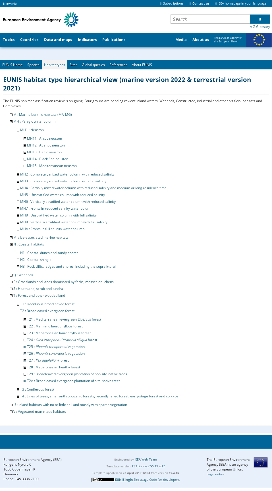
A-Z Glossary (260, 26)
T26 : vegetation (56, 353)
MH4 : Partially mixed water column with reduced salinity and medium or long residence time (93, 187)
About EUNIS (142, 64)
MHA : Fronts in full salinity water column (52, 228)
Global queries (93, 64)
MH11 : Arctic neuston (44, 138)
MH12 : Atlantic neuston (46, 145)
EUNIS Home (12, 64)
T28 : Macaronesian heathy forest (53, 367)
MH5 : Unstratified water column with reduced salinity (62, 194)
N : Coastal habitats (28, 244)
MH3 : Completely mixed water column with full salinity (63, 181)
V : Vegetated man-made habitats (39, 411)
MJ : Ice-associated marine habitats (40, 237)
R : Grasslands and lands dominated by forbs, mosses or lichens (63, 281)
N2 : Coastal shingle (35, 259)
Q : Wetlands (23, 275)
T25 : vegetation (56, 346)
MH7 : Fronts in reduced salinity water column (56, 208)
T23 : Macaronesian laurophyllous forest (59, 333)
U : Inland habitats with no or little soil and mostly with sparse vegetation (70, 404)
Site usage (141, 479)
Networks (10, 3)
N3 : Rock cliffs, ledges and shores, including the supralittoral (68, 266)
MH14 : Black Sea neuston (47, 158)
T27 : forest (48, 360)
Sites (73, 64)
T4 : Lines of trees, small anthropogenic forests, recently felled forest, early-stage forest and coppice (99, 396)
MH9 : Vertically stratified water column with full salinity (63, 222)
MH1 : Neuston (32, 129)
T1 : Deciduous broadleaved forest (47, 304)
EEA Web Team (146, 459)
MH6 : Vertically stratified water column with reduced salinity (68, 201)
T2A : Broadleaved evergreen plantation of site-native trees (74, 380)
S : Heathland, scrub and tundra (38, 288)
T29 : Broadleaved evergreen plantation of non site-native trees (77, 374)
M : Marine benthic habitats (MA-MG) (42, 114)
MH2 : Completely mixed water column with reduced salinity (67, 174)
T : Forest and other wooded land (39, 295)
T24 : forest (62, 339)
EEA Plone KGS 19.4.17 (148, 466)
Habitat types (54, 64)
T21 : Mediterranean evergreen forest (64, 319)
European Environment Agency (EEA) (32, 459)
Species (33, 64)
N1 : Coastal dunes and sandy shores (49, 252)
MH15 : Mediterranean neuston (52, 165)
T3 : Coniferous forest (37, 389)
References (118, 64)
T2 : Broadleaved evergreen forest (47, 310)
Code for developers (164, 479)
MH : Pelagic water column (34, 121)
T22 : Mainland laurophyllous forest (55, 326)
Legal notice (215, 474)
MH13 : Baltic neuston (44, 152)
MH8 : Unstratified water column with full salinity (58, 215)
